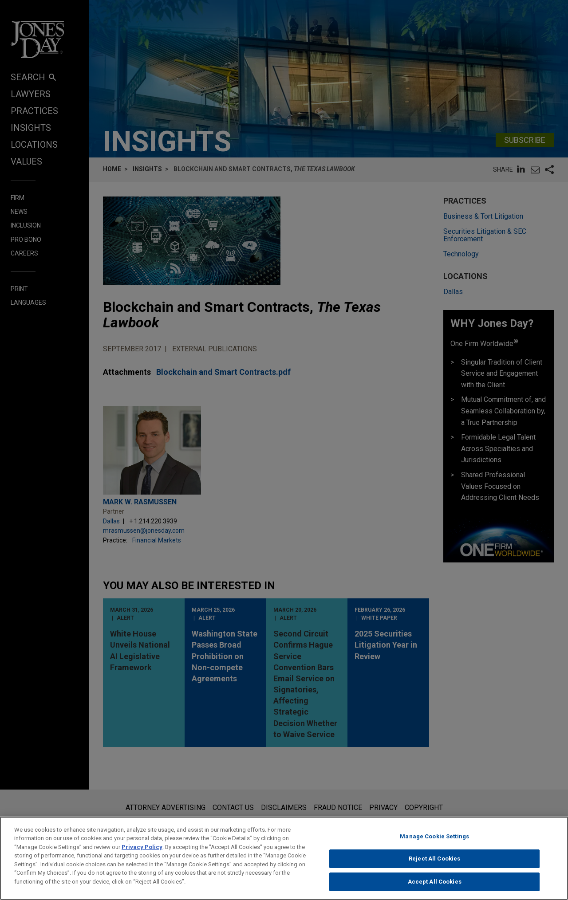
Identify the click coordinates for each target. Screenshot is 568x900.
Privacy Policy (142, 854)
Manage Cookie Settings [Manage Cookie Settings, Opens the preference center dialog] (434, 843)
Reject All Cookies (434, 865)
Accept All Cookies (435, 888)
